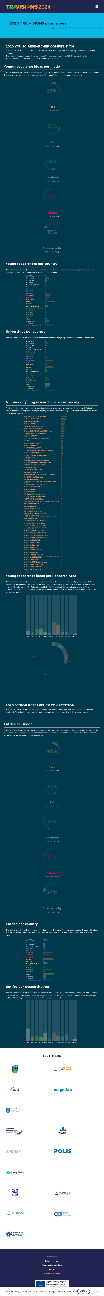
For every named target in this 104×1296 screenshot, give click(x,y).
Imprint (52, 1269)
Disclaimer (52, 1257)
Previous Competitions (52, 1265)
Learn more (71, 1291)
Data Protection (52, 1261)
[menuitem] (53, 28)
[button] (83, 1291)
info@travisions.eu (52, 1273)
